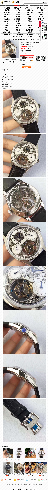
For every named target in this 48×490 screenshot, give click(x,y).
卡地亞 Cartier (6, 17)
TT (7, 36)
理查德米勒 (6, 32)
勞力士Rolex (18, 8)
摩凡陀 (7, 28)
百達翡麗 (7, 12)
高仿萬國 (39, 484)
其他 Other (29, 36)
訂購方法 (40, 5)
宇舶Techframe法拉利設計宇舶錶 (30, 474)
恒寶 (6, 25)
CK (30, 23)
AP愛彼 (41, 10)
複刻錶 (8, 484)
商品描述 (5, 70)
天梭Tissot (7, 14)
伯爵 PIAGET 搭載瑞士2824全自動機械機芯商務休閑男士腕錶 (19, 474)
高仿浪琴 (32, 484)
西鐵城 (18, 17)
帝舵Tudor (29, 12)
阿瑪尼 (18, 21)
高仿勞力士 (15, 484)
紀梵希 (30, 32)
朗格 (18, 23)
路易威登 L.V (18, 19)
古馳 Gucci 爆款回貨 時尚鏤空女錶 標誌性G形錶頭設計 (8, 459)
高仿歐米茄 (24, 484)
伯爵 (41, 14)
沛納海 (18, 10)
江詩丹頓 (7, 10)
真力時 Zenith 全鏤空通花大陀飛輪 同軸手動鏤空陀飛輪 (19, 459)
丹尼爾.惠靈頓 (18, 34)
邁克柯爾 (30, 34)
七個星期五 (41, 12)
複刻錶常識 (29, 5)
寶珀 (6, 30)
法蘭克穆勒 (29, 30)
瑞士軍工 (7, 19)
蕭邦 (18, 12)
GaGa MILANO (18, 36)
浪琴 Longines (29, 8)
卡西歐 (18, 14)
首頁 (6, 5)
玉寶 (6, 23)
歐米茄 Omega (41, 8)
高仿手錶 (7, 8)
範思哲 (18, 30)
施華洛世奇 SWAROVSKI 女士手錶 (41, 474)
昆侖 (29, 28)
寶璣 (29, 17)
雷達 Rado (41, 19)
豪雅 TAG (30, 14)
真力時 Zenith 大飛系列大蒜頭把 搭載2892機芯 (8, 474)
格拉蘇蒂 (18, 25)
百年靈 (41, 17)
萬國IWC (30, 10)
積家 (29, 19)
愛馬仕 (18, 28)
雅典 (18, 32)
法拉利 (30, 21)
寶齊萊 (30, 25)
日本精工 (7, 21)
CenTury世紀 (7, 34)
